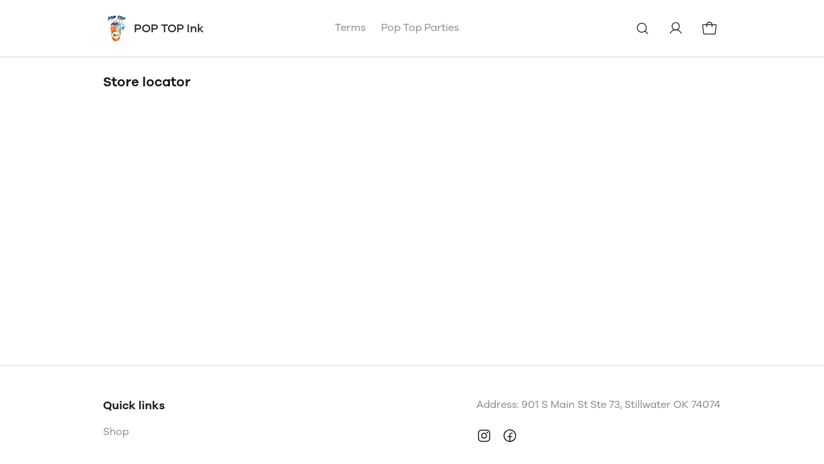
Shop (116, 431)
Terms (350, 27)
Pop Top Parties (420, 27)
